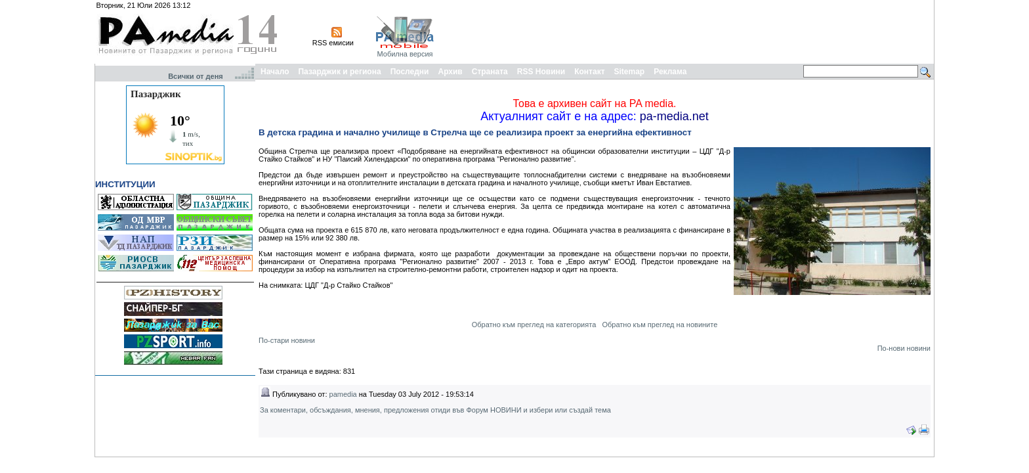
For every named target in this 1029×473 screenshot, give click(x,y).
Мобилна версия (404, 54)
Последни (409, 71)
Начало (275, 71)
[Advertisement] (693, 31)
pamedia (343, 394)
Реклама (670, 71)
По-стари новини (287, 340)
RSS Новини (541, 71)
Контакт (589, 71)
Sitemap (629, 71)
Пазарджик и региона (339, 71)
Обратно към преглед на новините (659, 324)
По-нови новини (904, 348)
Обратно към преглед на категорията (534, 324)
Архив (450, 71)
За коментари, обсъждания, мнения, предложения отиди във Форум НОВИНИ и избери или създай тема (435, 410)
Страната (490, 71)
